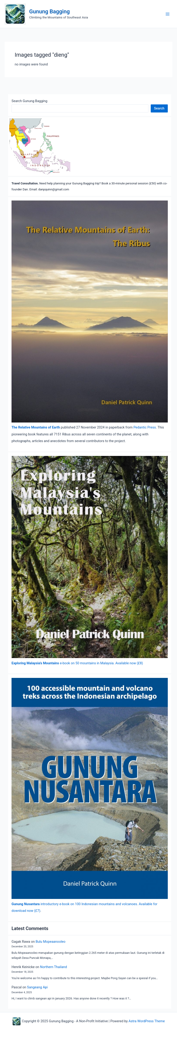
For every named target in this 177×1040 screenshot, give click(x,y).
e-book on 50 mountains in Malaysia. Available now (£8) (77, 663)
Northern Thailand (53, 967)
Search (159, 108)
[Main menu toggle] (167, 14)
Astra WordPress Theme (147, 1021)
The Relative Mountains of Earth (36, 427)
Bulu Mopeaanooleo (50, 942)
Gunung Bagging (49, 11)
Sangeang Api (37, 987)
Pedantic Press (144, 427)
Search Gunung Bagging (29, 101)
